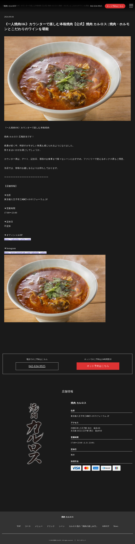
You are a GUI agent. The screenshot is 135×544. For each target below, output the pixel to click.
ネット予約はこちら (115, 6)
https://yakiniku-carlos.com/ (17, 239)
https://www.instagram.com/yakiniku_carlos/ (25, 252)
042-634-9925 (96, 6)
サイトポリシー (81, 540)
